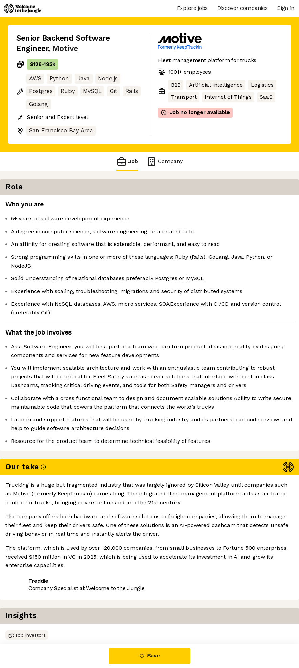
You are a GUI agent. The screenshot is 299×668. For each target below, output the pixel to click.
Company (164, 161)
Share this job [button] (35, 615)
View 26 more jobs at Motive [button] (101, 615)
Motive (65, 48)
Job (127, 161)
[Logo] (22, 8)
